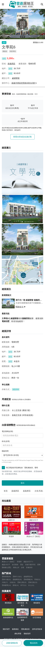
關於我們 (6, 629)
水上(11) (31, 585)
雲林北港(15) (32, 582)
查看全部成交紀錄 (22, 137)
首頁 (6, 491)
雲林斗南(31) (6, 579)
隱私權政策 (25, 629)
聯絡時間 (5, 451)
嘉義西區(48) (28, 576)
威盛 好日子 (6, 564)
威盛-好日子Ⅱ (28, 562)
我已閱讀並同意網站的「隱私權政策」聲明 (21, 468)
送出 (22, 483)
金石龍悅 (15, 564)
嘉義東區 (27, 491)
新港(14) (16, 585)
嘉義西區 (15, 491)
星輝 (38, 564)
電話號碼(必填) (7, 431)
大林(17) (5, 582)
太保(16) (12, 582)
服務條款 (15, 629)
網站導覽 (18, 634)
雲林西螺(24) (28, 579)
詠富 (22, 567)
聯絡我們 (27, 634)
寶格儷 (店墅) (6, 567)
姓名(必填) (6, 441)
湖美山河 (16, 567)
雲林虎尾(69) (6, 576)
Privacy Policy (34, 460)
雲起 (21, 564)
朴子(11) (23, 585)
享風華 (19, 562)
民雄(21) (37, 579)
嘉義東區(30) (17, 579)
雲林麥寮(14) (6, 585)
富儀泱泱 (29, 567)
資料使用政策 (37, 629)
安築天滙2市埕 (30, 564)
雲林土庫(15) (21, 582)
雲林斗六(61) (17, 576)
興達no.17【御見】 (8, 562)
